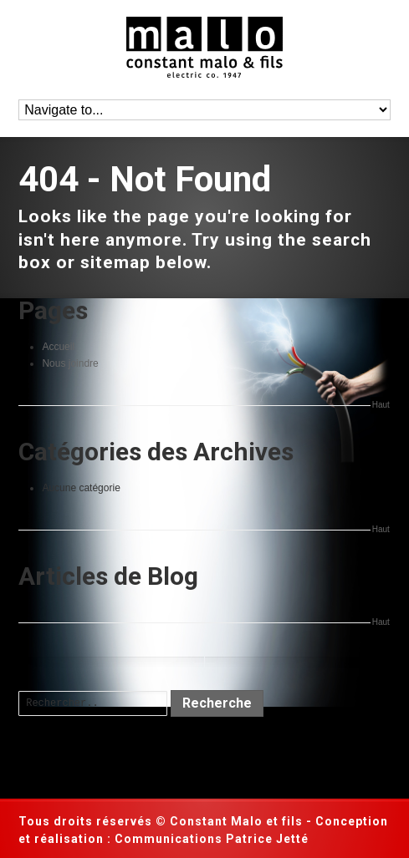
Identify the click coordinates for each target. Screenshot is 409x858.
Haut (381, 404)
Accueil (58, 347)
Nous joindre (70, 363)
